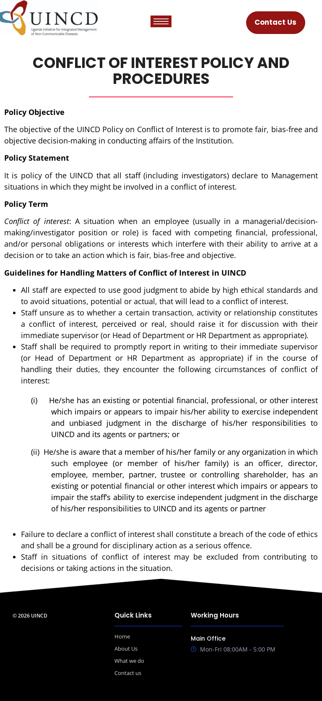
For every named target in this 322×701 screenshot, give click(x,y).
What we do (129, 661)
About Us (126, 648)
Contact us (127, 673)
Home (122, 636)
